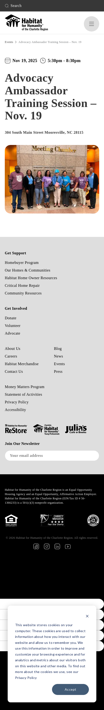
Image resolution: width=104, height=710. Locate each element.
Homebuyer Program (22, 263)
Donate (11, 318)
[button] (91, 24)
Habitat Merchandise (22, 364)
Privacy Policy (17, 402)
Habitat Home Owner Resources (31, 278)
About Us (12, 349)
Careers (11, 356)
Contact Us (14, 371)
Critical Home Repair (22, 285)
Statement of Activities (23, 394)
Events (59, 364)
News (58, 356)
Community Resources (23, 293)
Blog (58, 349)
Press (58, 371)
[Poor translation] (3, 591)
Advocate (12, 333)
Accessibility (15, 410)
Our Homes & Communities (27, 270)
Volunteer (13, 326)
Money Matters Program (25, 387)
